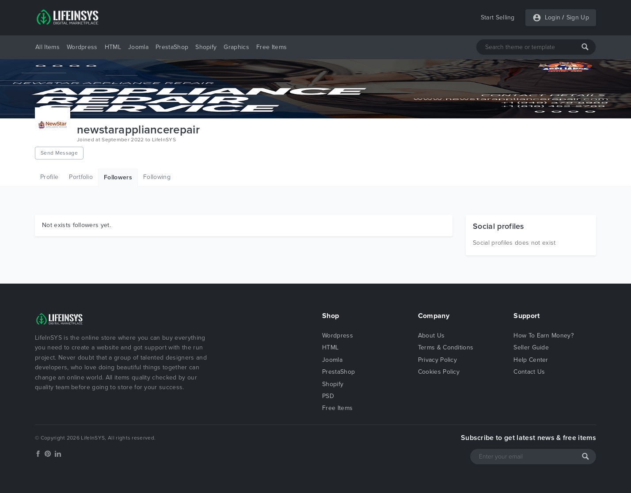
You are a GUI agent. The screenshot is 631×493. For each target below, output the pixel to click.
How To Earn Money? (543, 335)
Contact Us (529, 371)
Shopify (206, 47)
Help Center (530, 360)
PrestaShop (172, 47)
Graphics (236, 47)
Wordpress (82, 47)
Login (553, 17)
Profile (49, 177)
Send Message (59, 153)
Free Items (271, 47)
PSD (328, 396)
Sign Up (577, 17)
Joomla (138, 47)
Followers (118, 177)
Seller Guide (531, 347)
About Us (431, 335)
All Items (47, 47)
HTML (113, 47)
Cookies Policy (439, 371)
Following (157, 177)
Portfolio (81, 177)
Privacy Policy (437, 360)
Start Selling (498, 17)
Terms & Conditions (446, 347)
